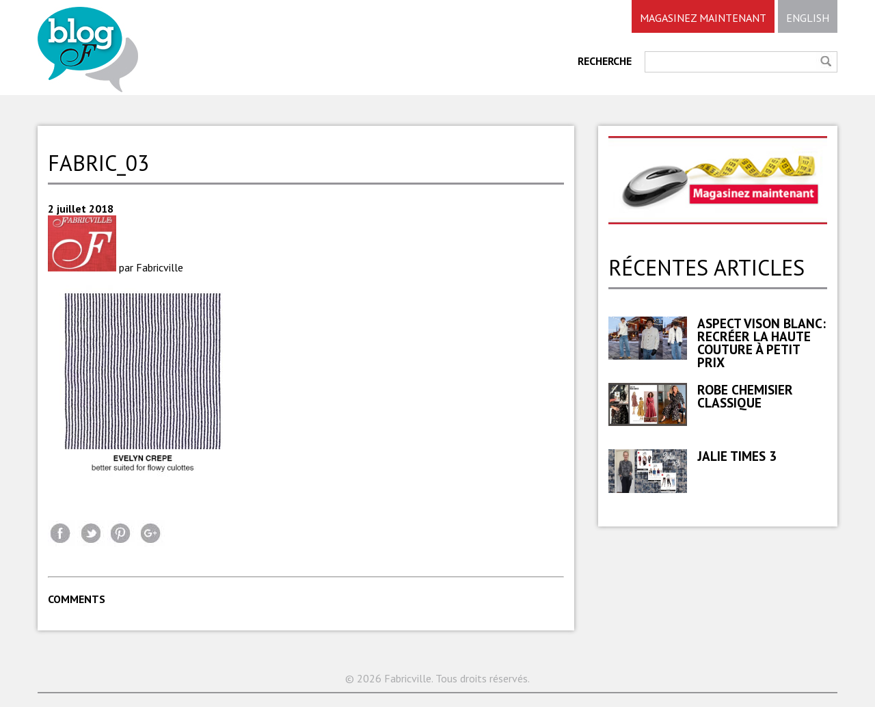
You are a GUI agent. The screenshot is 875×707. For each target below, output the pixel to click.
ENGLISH (807, 18)
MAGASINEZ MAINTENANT (703, 18)
